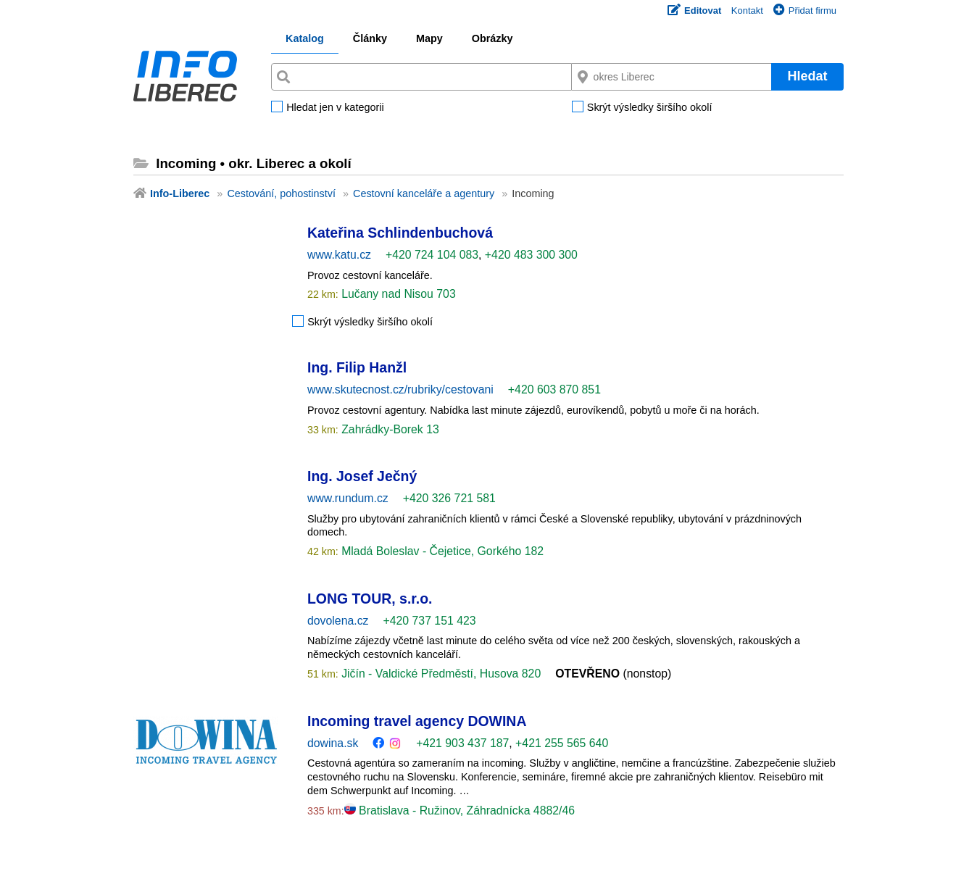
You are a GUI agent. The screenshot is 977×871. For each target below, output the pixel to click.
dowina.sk (332, 743)
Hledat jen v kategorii (334, 108)
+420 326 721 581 (449, 498)
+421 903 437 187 (462, 743)
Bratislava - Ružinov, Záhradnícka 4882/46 (459, 810)
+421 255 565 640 (561, 743)
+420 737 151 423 (429, 620)
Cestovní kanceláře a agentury (423, 193)
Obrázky (492, 38)
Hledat (807, 76)
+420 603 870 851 (554, 389)
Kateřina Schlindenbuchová (400, 233)
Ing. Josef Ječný (362, 476)
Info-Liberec (179, 193)
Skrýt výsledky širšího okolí (649, 108)
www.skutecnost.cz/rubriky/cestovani (400, 389)
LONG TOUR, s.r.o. (369, 599)
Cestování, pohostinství (281, 193)
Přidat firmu (804, 10)
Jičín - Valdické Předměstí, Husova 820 (439, 673)
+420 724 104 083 (432, 255)
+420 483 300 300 (531, 255)
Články (370, 38)
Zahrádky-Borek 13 (388, 429)
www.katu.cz (339, 255)
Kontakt (747, 10)
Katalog (305, 38)
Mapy (429, 38)
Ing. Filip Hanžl (357, 367)
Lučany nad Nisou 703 (397, 294)
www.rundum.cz (347, 498)
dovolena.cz (337, 620)
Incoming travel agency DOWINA (416, 721)
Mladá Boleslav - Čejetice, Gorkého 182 (441, 551)
